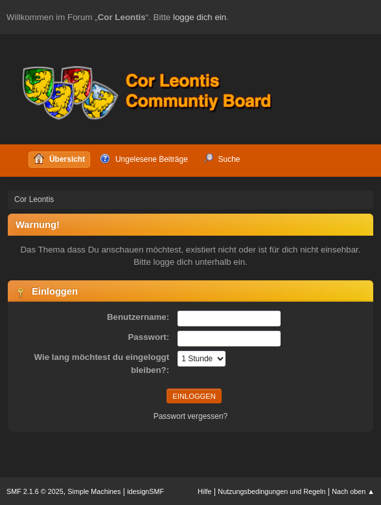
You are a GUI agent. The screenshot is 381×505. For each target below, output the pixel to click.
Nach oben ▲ (353, 491)
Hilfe (205, 491)
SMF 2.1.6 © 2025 (35, 491)
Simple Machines (94, 491)
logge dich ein (199, 17)
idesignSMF (145, 491)
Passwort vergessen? (191, 416)
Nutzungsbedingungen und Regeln (271, 491)
